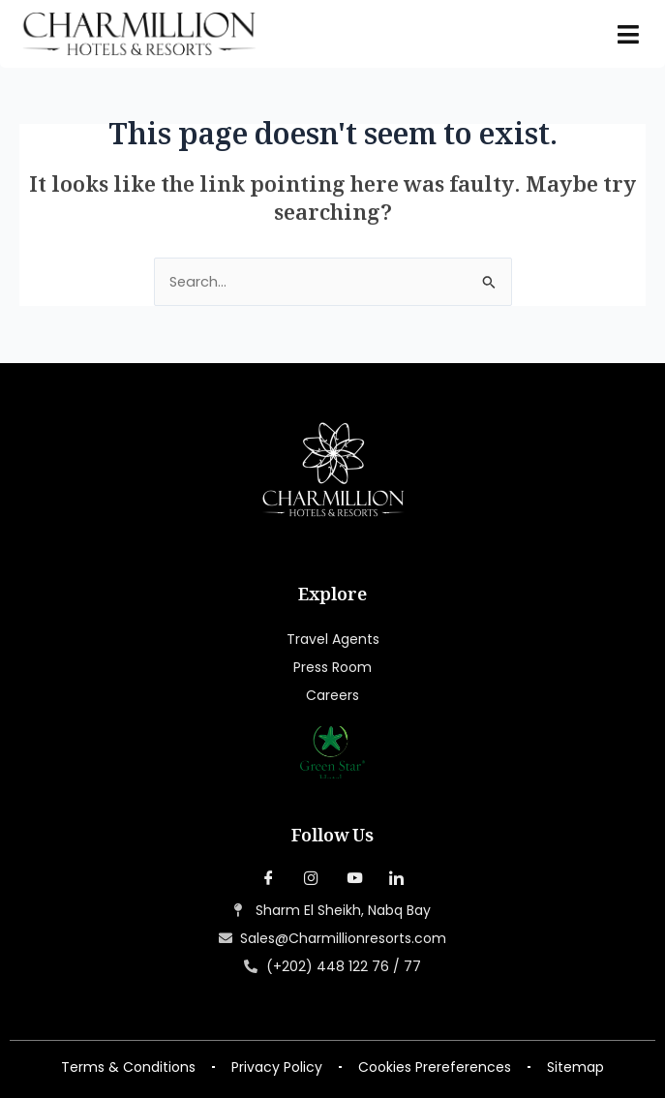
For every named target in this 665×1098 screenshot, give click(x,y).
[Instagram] (311, 879)
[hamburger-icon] (628, 34)
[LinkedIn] (396, 879)
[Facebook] (269, 879)
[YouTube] (354, 879)
